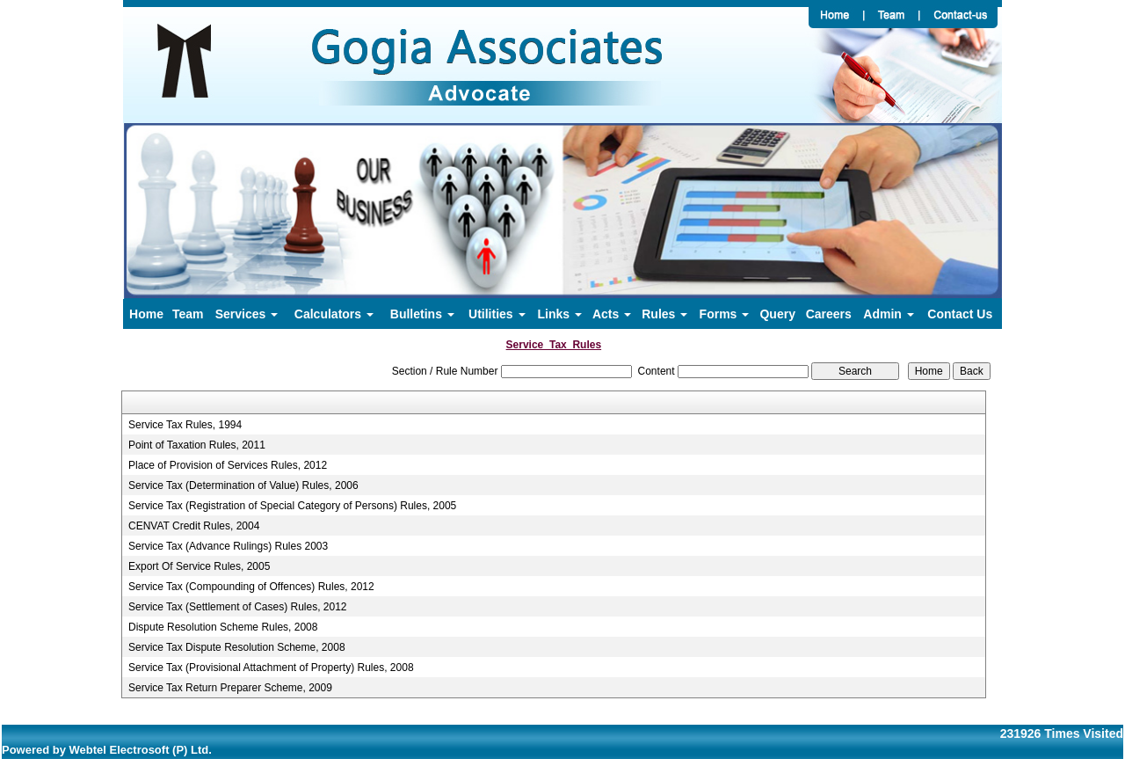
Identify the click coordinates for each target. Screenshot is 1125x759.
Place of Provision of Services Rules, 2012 (227, 465)
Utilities (496, 314)
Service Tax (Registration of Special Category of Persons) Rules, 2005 (292, 506)
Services (247, 314)
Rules (664, 314)
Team (188, 314)
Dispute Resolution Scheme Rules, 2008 (222, 627)
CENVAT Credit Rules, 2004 (193, 526)
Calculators (334, 314)
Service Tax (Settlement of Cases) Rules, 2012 (237, 607)
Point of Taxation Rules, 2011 (196, 445)
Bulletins (422, 314)
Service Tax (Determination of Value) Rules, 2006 (243, 485)
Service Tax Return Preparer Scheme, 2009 (230, 688)
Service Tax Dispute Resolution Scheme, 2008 (236, 647)
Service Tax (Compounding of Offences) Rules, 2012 (251, 586)
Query (777, 314)
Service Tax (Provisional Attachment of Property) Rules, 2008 (271, 667)
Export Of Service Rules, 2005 (199, 566)
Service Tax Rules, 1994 (185, 425)
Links (560, 314)
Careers (829, 314)
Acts (611, 314)
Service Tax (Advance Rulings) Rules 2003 (228, 546)
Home (146, 314)
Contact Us (959, 314)
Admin (888, 314)
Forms (725, 314)
